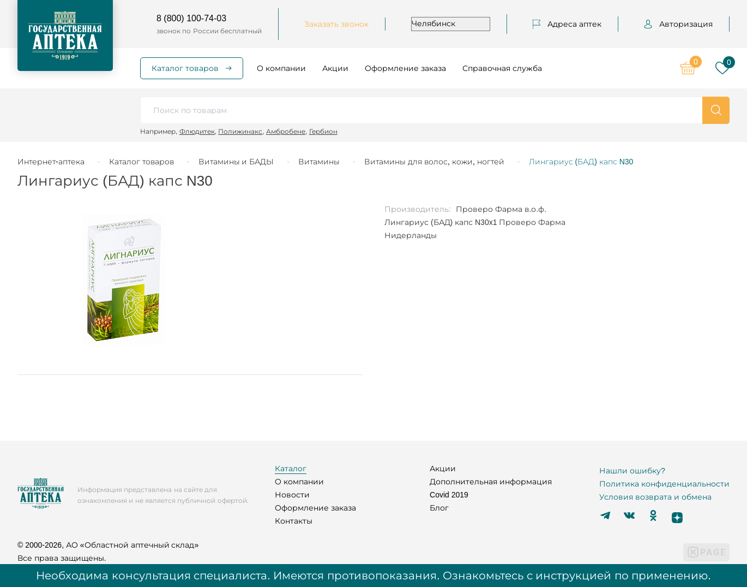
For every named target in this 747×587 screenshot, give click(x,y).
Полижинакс (240, 131)
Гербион (323, 131)
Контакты (293, 521)
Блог (439, 508)
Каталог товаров (185, 68)
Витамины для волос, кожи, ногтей (434, 162)
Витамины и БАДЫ (236, 162)
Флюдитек (197, 131)
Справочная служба (502, 68)
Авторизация (678, 24)
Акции (335, 68)
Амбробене (285, 131)
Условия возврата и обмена (655, 497)
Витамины (319, 162)
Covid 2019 (449, 495)
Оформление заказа (405, 68)
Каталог (290, 468)
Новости (292, 495)
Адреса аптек (567, 24)
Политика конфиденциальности (664, 484)
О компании (281, 68)
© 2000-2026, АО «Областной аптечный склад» (107, 545)
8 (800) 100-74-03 (191, 18)
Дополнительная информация (491, 482)
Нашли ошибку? (632, 471)
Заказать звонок (336, 24)
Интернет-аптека (51, 162)
